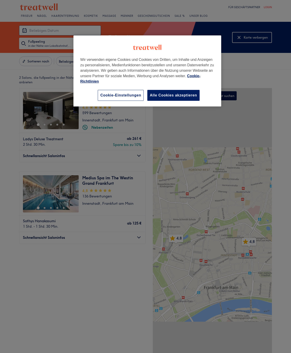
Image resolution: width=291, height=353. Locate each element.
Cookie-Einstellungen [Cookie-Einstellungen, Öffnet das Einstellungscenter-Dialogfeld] (120, 95)
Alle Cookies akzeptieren (173, 95)
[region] (147, 70)
